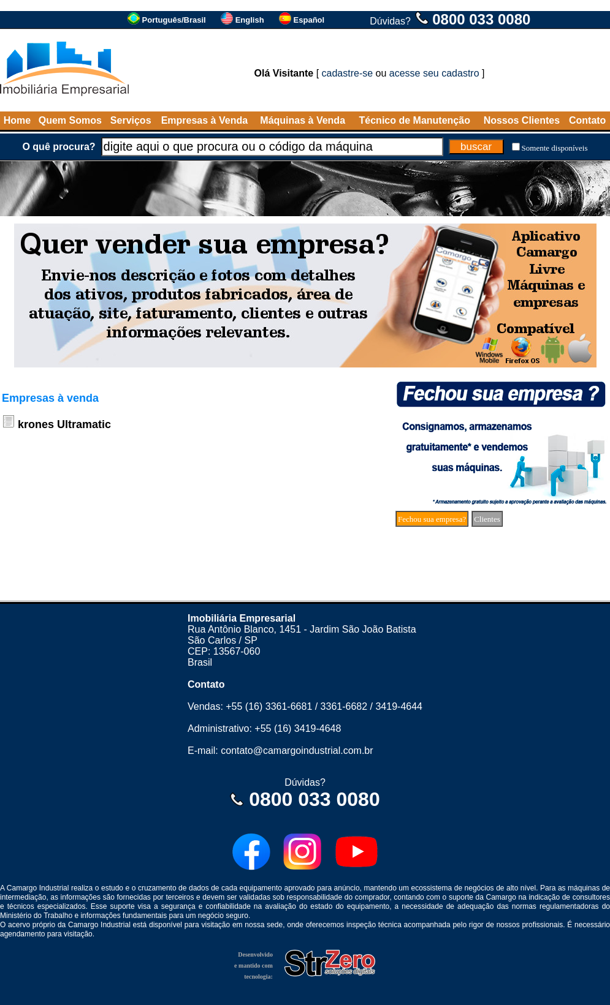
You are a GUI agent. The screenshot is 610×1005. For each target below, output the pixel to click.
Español (309, 19)
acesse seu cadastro (434, 73)
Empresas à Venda (204, 120)
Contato (587, 120)
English (249, 19)
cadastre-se (347, 73)
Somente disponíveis (555, 147)
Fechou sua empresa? (432, 519)
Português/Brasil (174, 19)
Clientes (487, 519)
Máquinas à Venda (302, 120)
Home (17, 120)
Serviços (130, 120)
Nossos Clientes (522, 120)
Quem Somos (70, 120)
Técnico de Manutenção (414, 120)
